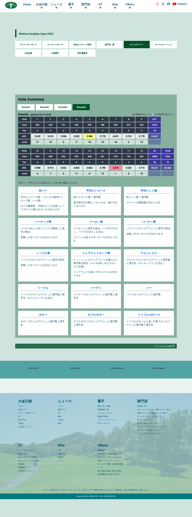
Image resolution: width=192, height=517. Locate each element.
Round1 (26, 107)
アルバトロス (149, 255)
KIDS (60, 441)
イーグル (43, 291)
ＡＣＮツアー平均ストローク (149, 451)
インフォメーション (26, 468)
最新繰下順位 (102, 434)
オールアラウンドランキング (149, 434)
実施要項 (21, 485)
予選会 (21, 441)
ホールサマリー (136, 44)
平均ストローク (96, 191)
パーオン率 (96, 223)
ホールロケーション (164, 44)
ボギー (43, 318)
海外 (59, 434)
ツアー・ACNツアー (26, 431)
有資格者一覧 (102, 427)
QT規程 (21, 482)
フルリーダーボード (28, 44)
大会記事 (28, 53)
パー (148, 291)
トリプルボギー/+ (149, 318)
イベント (61, 478)
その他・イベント (25, 445)
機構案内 (101, 468)
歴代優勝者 (82, 53)
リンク (100, 485)
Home (29, 4)
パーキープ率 (43, 223)
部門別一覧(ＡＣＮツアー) (148, 441)
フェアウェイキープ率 (96, 255)
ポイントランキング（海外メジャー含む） (154, 427)
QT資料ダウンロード (26, 489)
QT (19, 434)
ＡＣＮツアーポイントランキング (151, 445)
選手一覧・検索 (103, 424)
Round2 (44, 107)
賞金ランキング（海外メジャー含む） (152, 431)
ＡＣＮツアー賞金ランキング (149, 448)
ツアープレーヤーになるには (109, 475)
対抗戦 (60, 475)
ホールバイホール (55, 44)
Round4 (81, 107)
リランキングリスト (105, 431)
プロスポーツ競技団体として (109, 472)
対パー (43, 191)
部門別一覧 (109, 44)
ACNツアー (22, 427)
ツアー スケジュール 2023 (159, 348)
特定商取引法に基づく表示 (108, 492)
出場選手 (55, 53)
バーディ (96, 291)
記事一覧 (21, 472)
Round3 (62, 107)
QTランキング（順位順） (28, 475)
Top (59, 468)
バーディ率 (149, 223)
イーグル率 (43, 255)
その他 (60, 438)
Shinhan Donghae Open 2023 (45, 33)
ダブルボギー (96, 318)
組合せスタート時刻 (82, 44)
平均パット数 (148, 191)
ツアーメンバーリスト (106, 438)
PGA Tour (22, 438)
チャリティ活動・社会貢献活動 (110, 482)
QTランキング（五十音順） (29, 478)
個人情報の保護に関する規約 (109, 489)
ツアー (21, 424)
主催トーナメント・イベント (109, 478)
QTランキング (103, 441)
